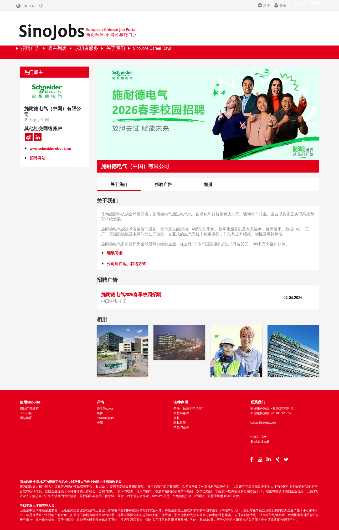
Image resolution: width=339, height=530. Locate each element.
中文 (43, 5)
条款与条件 (181, 407)
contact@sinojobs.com (263, 416)
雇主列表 (70, 46)
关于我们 (147, 46)
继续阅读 (114, 246)
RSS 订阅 (26, 407)
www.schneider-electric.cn (50, 142)
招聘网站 (37, 151)
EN (36, 5)
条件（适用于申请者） (189, 402)
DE (30, 5)
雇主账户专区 (303, 5)
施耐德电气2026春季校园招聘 (131, 288)
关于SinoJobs (105, 402)
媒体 (100, 407)
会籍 (100, 416)
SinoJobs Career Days (195, 46)
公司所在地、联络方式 (126, 257)
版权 (176, 412)
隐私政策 (179, 416)
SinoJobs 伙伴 (105, 412)
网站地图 (26, 412)
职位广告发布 (29, 402)
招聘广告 (35, 46)
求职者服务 (109, 46)
